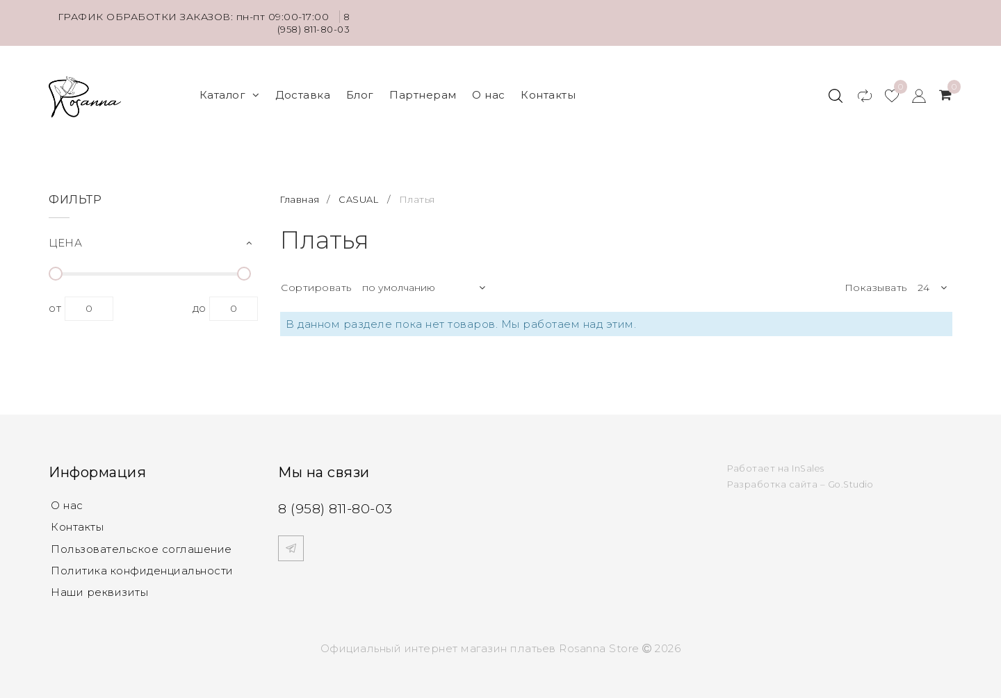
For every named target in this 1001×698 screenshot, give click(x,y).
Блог (360, 90)
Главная (302, 191)
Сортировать (316, 279)
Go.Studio (852, 475)
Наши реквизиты (99, 585)
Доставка (302, 90)
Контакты (548, 90)
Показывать (876, 279)
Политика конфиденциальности (142, 563)
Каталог (230, 90)
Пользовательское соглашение (141, 541)
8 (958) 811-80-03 (311, 22)
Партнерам (423, 90)
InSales (809, 459)
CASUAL (362, 191)
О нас (488, 90)
